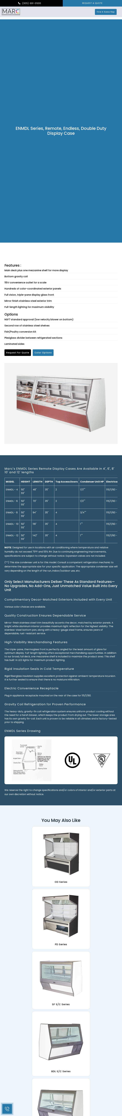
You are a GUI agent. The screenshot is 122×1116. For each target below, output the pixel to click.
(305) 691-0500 (30, 3)
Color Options (43, 352)
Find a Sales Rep (108, 12)
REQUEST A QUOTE (92, 3)
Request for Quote (17, 352)
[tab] (61, 470)
